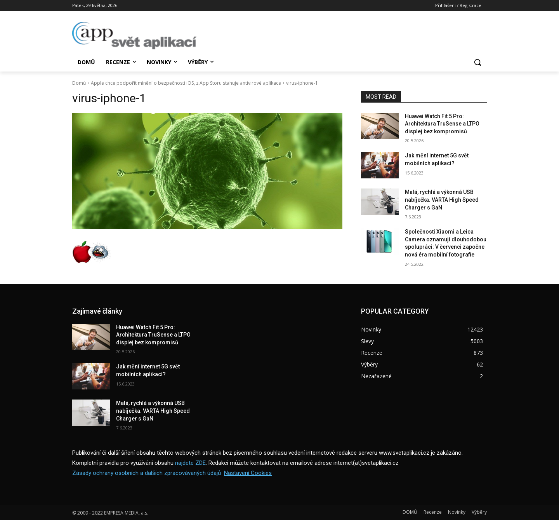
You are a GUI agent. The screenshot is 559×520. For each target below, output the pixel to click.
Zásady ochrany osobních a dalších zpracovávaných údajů (146, 472)
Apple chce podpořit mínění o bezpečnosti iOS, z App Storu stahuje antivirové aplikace (186, 83)
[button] (477, 62)
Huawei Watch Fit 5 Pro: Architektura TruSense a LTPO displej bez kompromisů (442, 123)
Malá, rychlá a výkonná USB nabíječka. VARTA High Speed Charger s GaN (442, 199)
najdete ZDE (190, 462)
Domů (79, 83)
